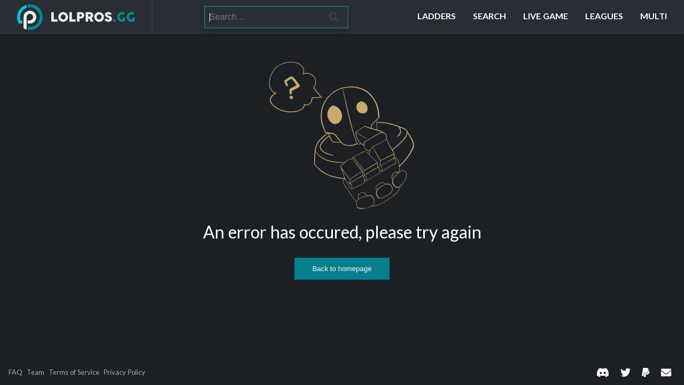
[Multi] (653, 17)
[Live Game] (546, 17)
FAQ (15, 372)
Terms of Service (74, 372)
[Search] (263, 17)
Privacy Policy (124, 372)
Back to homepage (341, 269)
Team (35, 372)
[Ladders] (436, 17)
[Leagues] (604, 17)
